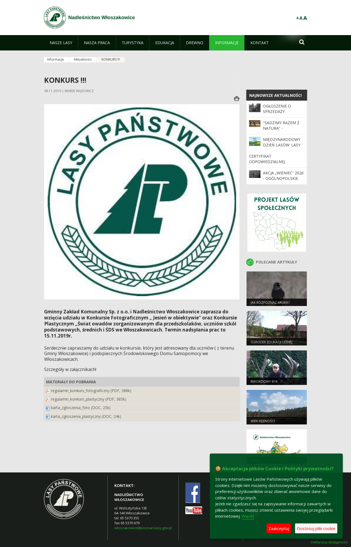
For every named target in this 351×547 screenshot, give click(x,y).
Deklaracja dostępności (329, 542)
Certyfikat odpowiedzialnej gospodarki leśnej (268, 162)
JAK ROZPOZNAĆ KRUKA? (270, 302)
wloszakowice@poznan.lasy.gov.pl (143, 527)
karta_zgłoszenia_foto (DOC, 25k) (81, 407)
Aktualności (83, 59)
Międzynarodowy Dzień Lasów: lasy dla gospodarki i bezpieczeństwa (281, 148)
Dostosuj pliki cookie (316, 528)
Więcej (248, 516)
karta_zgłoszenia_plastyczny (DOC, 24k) (86, 416)
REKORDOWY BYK (264, 381)
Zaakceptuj (278, 528)
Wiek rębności (263, 421)
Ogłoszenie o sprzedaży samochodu (277, 111)
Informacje (55, 59)
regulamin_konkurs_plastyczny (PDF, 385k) (88, 399)
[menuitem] (61, 42)
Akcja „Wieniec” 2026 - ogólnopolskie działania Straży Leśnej (283, 181)
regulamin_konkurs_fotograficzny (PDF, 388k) (91, 390)
